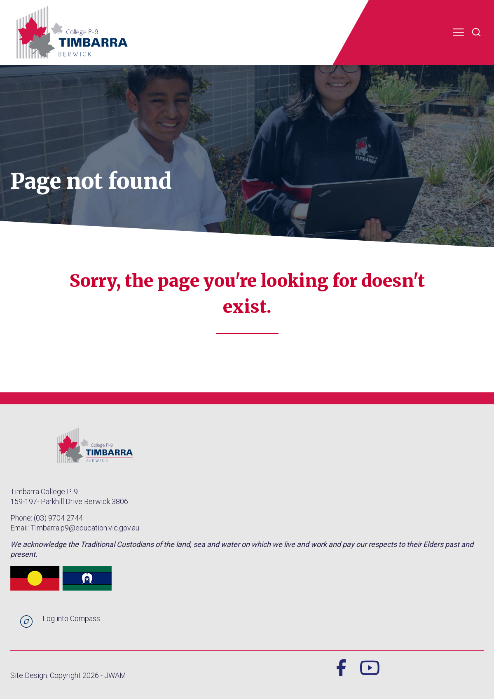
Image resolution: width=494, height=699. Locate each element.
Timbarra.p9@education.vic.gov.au (84, 527)
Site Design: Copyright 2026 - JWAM (68, 675)
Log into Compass (71, 618)
